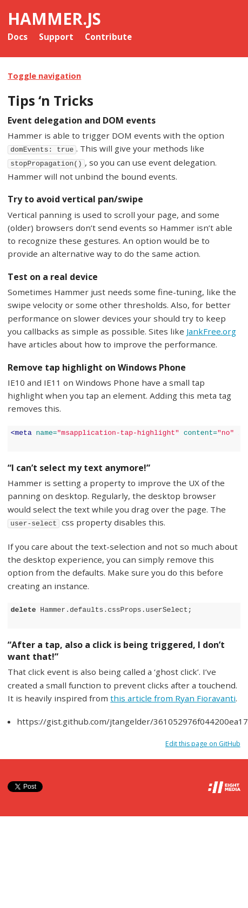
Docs (18, 36)
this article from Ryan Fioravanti (173, 698)
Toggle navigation (44, 76)
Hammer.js (54, 19)
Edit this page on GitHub (202, 743)
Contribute (108, 36)
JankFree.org (211, 331)
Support (56, 36)
